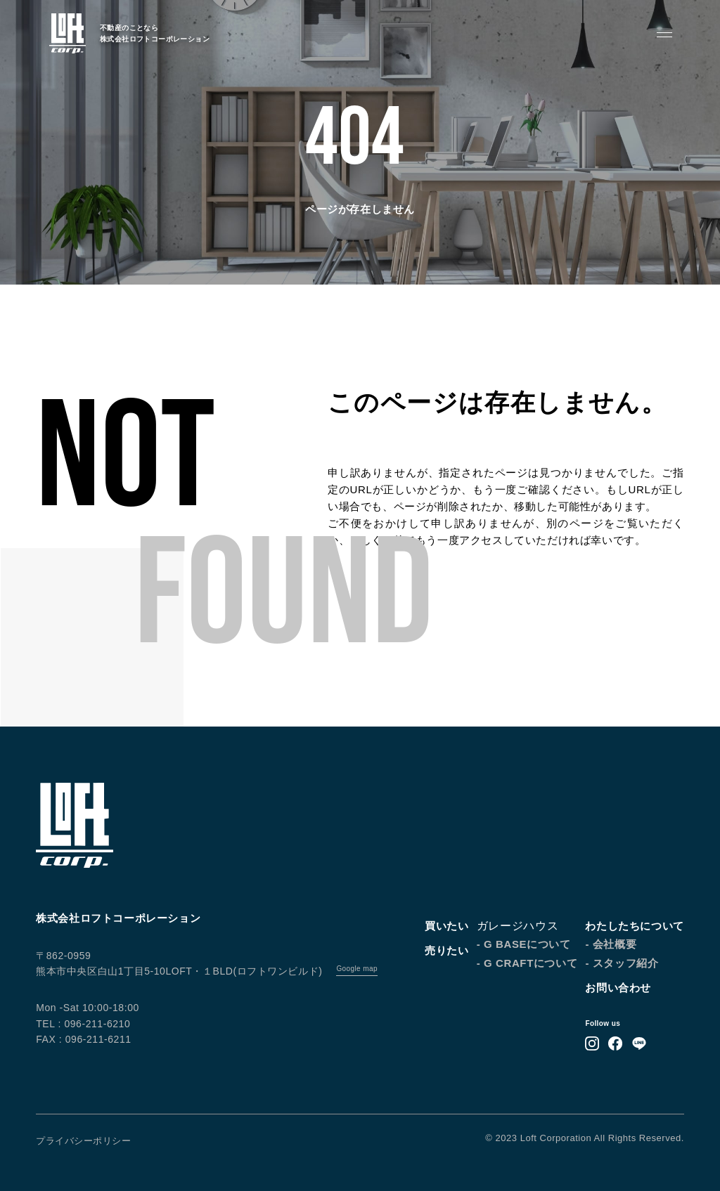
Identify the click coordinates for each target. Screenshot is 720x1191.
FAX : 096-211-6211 (83, 1039)
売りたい (446, 950)
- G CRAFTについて (527, 963)
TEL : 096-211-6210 (83, 1023)
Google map (356, 968)
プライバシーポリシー (83, 1140)
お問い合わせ (618, 988)
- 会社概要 (610, 944)
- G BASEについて (524, 944)
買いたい (446, 926)
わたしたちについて (634, 926)
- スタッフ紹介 (621, 963)
